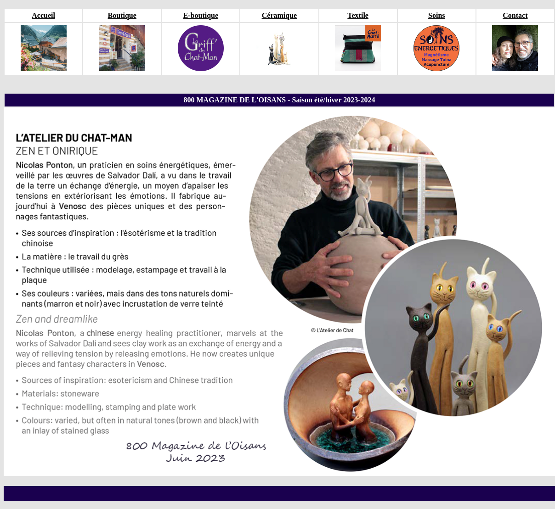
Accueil (43, 15)
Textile (357, 15)
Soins (436, 15)
